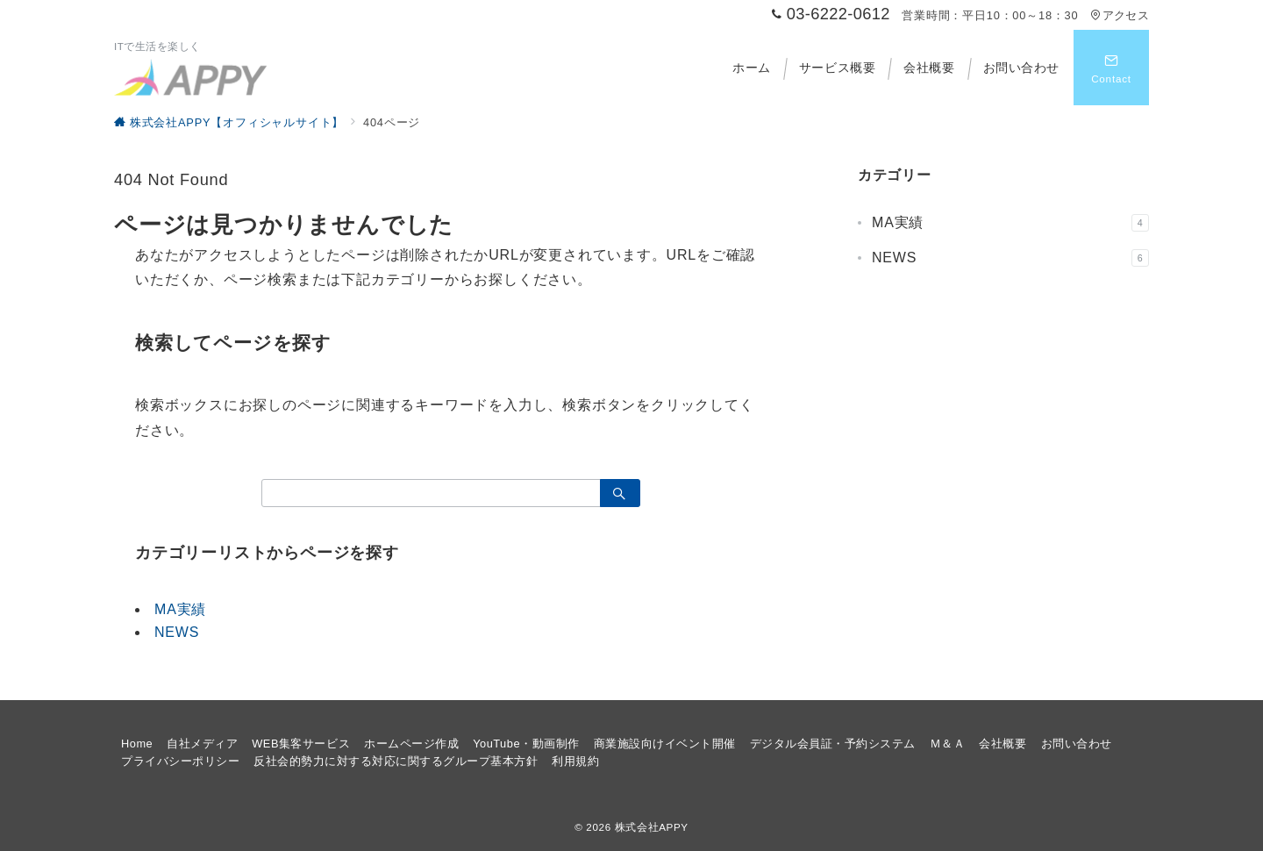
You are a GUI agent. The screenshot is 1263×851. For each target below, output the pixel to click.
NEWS (176, 632)
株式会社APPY (652, 827)
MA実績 (180, 609)
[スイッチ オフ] (1111, 67)
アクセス (1119, 15)
